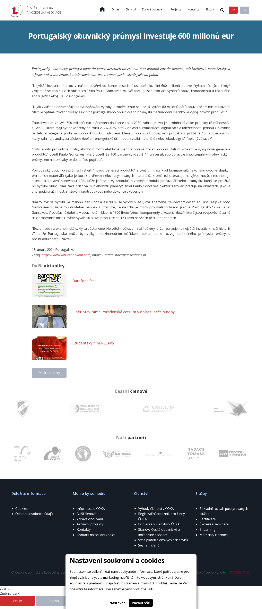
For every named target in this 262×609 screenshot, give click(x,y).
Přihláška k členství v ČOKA (159, 524)
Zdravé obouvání (90, 519)
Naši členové (86, 513)
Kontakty (84, 529)
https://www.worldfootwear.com (65, 255)
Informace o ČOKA (91, 508)
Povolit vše (141, 603)
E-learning (208, 529)
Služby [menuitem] (210, 9)
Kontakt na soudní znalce (96, 535)
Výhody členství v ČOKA (156, 508)
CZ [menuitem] (233, 10)
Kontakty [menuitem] (193, 9)
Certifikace (208, 519)
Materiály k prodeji (214, 535)
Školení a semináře (214, 524)
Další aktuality (49, 372)
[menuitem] (102, 9)
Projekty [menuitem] (175, 9)
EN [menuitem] (244, 10)
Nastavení (118, 603)
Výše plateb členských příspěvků (163, 540)
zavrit (4, 588)
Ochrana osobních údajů (34, 513)
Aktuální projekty (90, 524)
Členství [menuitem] (130, 9)
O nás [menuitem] (115, 9)
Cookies (21, 508)
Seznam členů (148, 545)
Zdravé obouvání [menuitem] (153, 9)
